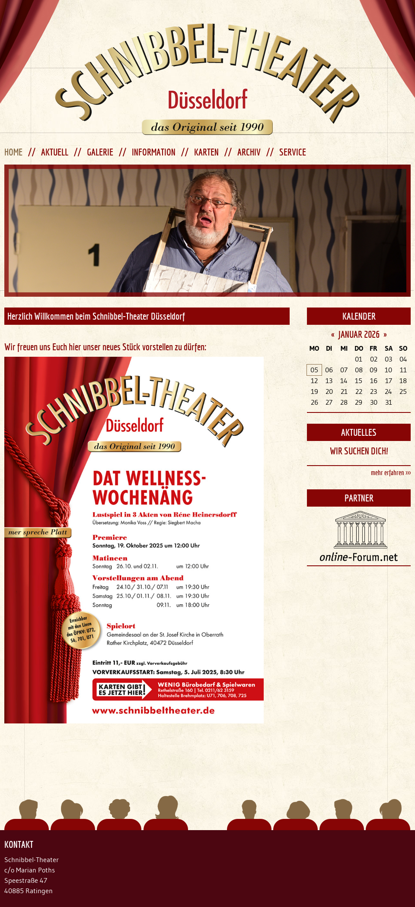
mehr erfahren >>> (391, 472)
